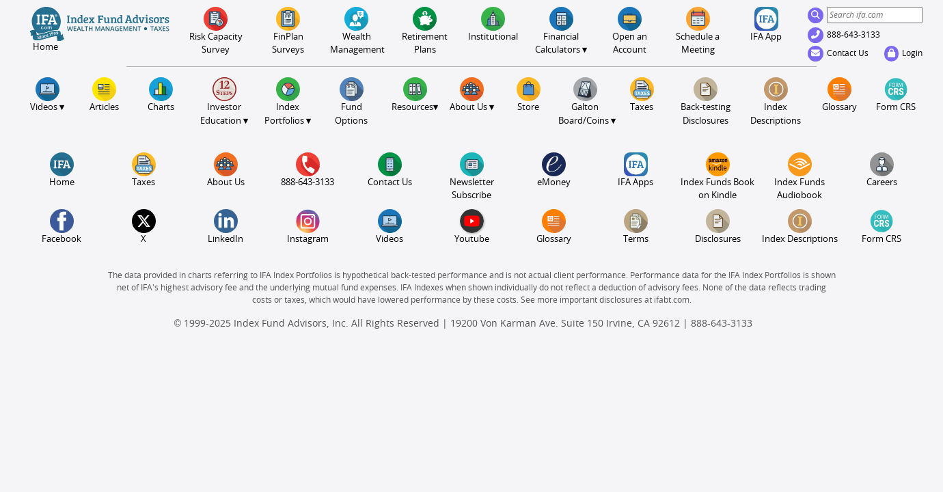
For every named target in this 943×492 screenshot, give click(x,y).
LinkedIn (225, 226)
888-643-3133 (844, 35)
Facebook (61, 226)
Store (529, 94)
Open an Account (629, 31)
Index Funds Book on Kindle (717, 176)
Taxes (642, 94)
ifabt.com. (673, 300)
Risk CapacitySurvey (216, 31)
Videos (389, 226)
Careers (881, 169)
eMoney (554, 169)
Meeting (698, 31)
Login (903, 53)
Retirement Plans (425, 31)
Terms (635, 226)
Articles (104, 94)
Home (61, 169)
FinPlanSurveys (288, 31)
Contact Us (838, 53)
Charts (161, 94)
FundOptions (351, 101)
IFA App (766, 24)
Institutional (493, 24)
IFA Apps (635, 169)
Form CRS (896, 94)
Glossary (839, 94)
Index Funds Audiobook (799, 176)
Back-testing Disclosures (705, 101)
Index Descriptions (775, 101)
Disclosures (718, 226)
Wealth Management (356, 31)
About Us (226, 169)
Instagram (308, 226)
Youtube (471, 226)
